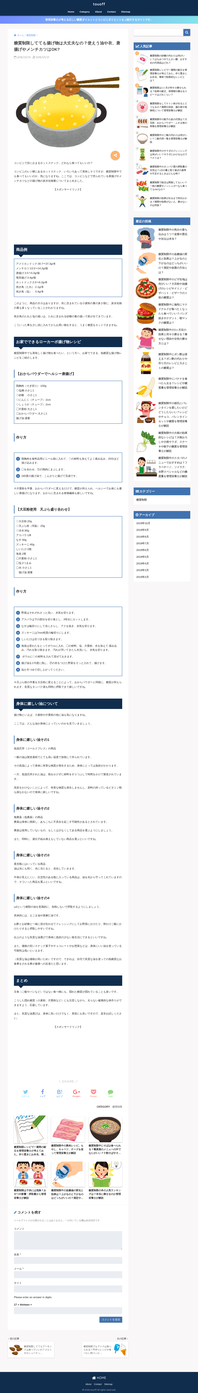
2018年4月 (142, 563)
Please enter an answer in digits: (33, 1297)
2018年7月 (142, 543)
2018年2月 (142, 577)
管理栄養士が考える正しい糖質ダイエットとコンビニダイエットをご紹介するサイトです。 (99, 19)
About (98, 11)
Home (71, 11)
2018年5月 (142, 556)
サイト (18, 1283)
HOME (99, 1378)
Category (85, 11)
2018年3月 (142, 570)
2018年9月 (142, 530)
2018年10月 (143, 523)
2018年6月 (142, 550)
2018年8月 (142, 536)
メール (19, 1268)
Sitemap (125, 11)
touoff (99, 4)
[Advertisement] (68, 213)
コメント (19, 1228)
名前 (17, 1254)
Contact (111, 11)
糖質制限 (117, 1106)
